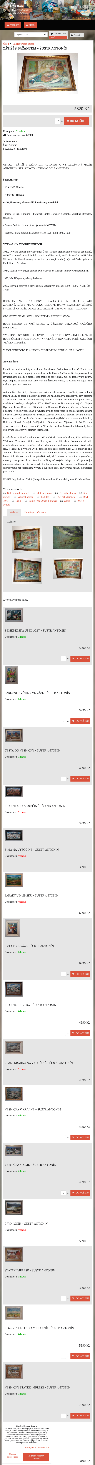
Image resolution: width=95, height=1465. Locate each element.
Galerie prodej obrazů (18, 493)
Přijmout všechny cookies (36, 1457)
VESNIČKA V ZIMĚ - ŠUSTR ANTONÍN (30, 1164)
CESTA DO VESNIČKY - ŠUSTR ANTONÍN (32, 750)
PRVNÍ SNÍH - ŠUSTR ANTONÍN (26, 1223)
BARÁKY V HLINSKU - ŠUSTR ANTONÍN (31, 895)
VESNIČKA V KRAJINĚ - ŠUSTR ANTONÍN (33, 1109)
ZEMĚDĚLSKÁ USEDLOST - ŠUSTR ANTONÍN (35, 630)
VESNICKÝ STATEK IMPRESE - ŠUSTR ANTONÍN (37, 1387)
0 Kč (53, 37)
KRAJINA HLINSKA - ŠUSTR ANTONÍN (30, 1005)
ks (59, 121)
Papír (18, 500)
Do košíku (76, 121)
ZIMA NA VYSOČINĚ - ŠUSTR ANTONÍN (32, 849)
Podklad (45, 496)
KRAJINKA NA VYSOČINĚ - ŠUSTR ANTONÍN (35, 806)
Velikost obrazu (25, 496)
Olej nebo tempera (66, 496)
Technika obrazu (67, 493)
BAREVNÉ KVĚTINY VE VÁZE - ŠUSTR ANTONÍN (37, 693)
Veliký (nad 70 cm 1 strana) (43, 500)
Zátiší (67, 500)
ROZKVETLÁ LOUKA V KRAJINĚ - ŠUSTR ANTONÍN (39, 1328)
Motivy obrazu (44, 493)
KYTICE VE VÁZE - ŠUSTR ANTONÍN (29, 946)
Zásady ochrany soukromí (37, 1447)
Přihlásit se (76, 35)
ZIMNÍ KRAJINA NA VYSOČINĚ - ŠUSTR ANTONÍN (39, 1063)
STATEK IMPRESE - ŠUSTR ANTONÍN (30, 1270)
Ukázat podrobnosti (12, 1455)
